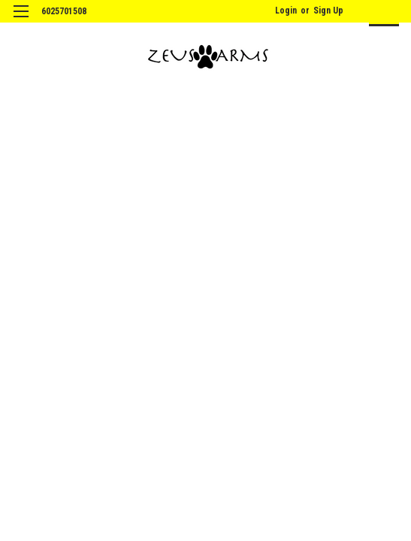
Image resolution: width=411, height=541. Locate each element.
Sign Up (328, 10)
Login (286, 10)
